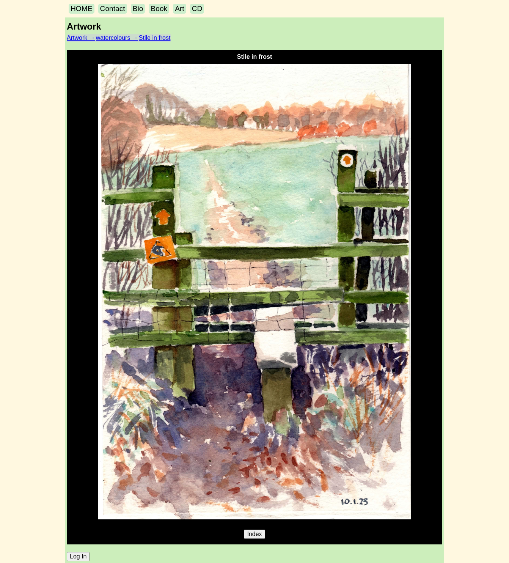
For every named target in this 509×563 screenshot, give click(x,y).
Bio (138, 9)
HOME (82, 9)
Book (159, 9)
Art (179, 9)
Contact (112, 9)
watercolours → (117, 38)
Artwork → (81, 38)
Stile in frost (155, 38)
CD (197, 9)
